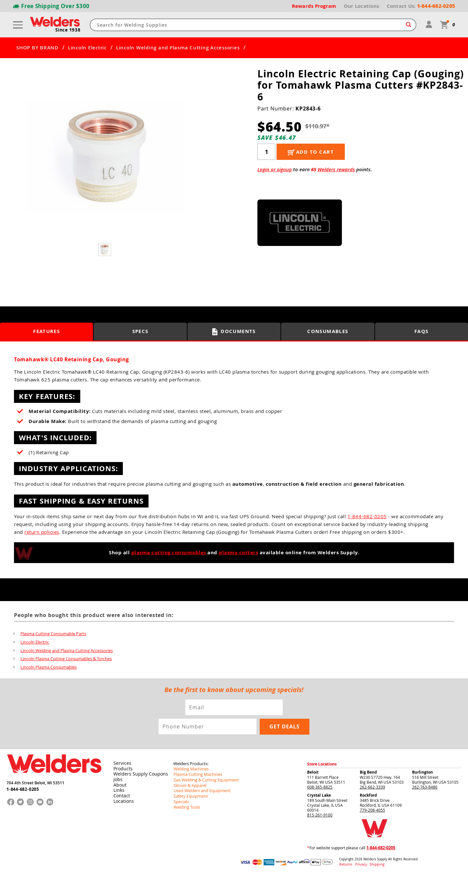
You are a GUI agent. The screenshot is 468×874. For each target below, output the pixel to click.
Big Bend (368, 772)
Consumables (328, 331)
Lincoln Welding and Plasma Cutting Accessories (178, 48)
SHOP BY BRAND (37, 48)
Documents (234, 331)
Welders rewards (336, 169)
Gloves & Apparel (189, 784)
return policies (41, 532)
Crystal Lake (319, 795)
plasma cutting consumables (168, 552)
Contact (120, 794)
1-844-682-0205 (367, 516)
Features (46, 331)
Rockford (368, 795)
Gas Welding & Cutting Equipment (203, 778)
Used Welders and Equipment (200, 789)
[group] (105, 157)
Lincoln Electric (87, 48)
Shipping (372, 864)
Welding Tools (185, 804)
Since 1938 (68, 30)
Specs (140, 331)
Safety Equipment (189, 794)
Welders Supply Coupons (137, 773)
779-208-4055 (372, 809)
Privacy (359, 864)
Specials (180, 799)
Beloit (312, 772)
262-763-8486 (424, 786)
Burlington (422, 772)
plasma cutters (238, 552)
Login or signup (274, 169)
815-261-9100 (319, 814)
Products (122, 768)
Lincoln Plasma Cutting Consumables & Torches (66, 659)
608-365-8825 (319, 786)
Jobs (117, 778)
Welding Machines (189, 768)
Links (118, 789)
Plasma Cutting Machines (196, 773)
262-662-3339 (372, 786)
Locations (122, 799)
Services (121, 763)
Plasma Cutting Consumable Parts (53, 633)
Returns (345, 864)
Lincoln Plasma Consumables (48, 667)
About (119, 784)
